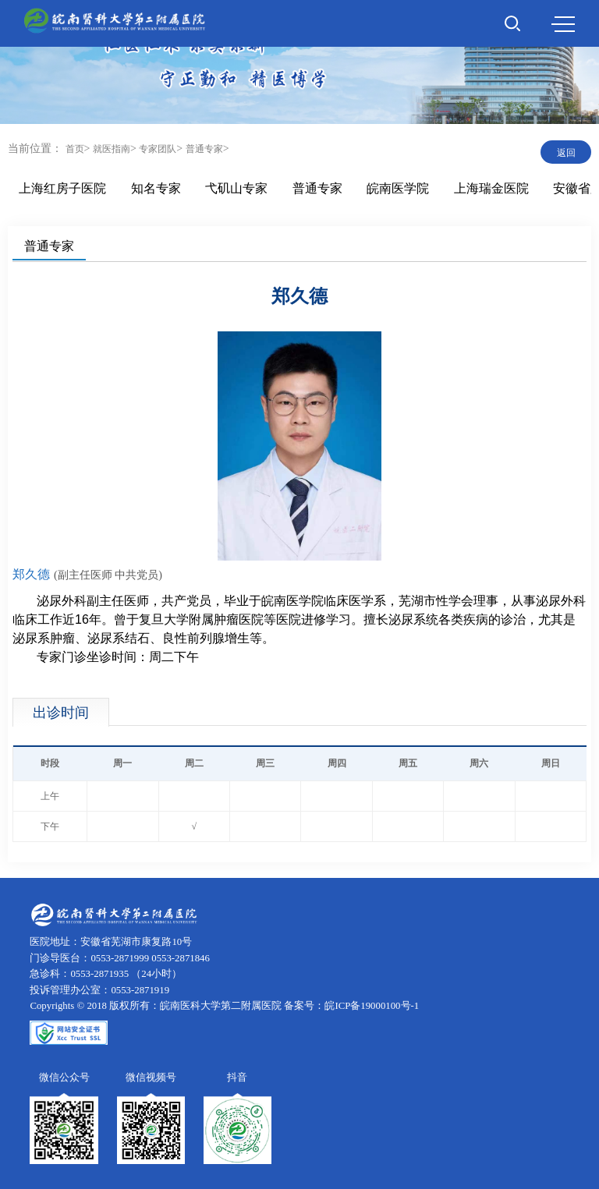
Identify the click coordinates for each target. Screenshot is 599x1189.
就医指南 (111, 148)
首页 (75, 148)
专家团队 (157, 148)
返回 (566, 152)
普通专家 (204, 148)
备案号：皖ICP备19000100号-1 (351, 1005)
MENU (563, 24)
